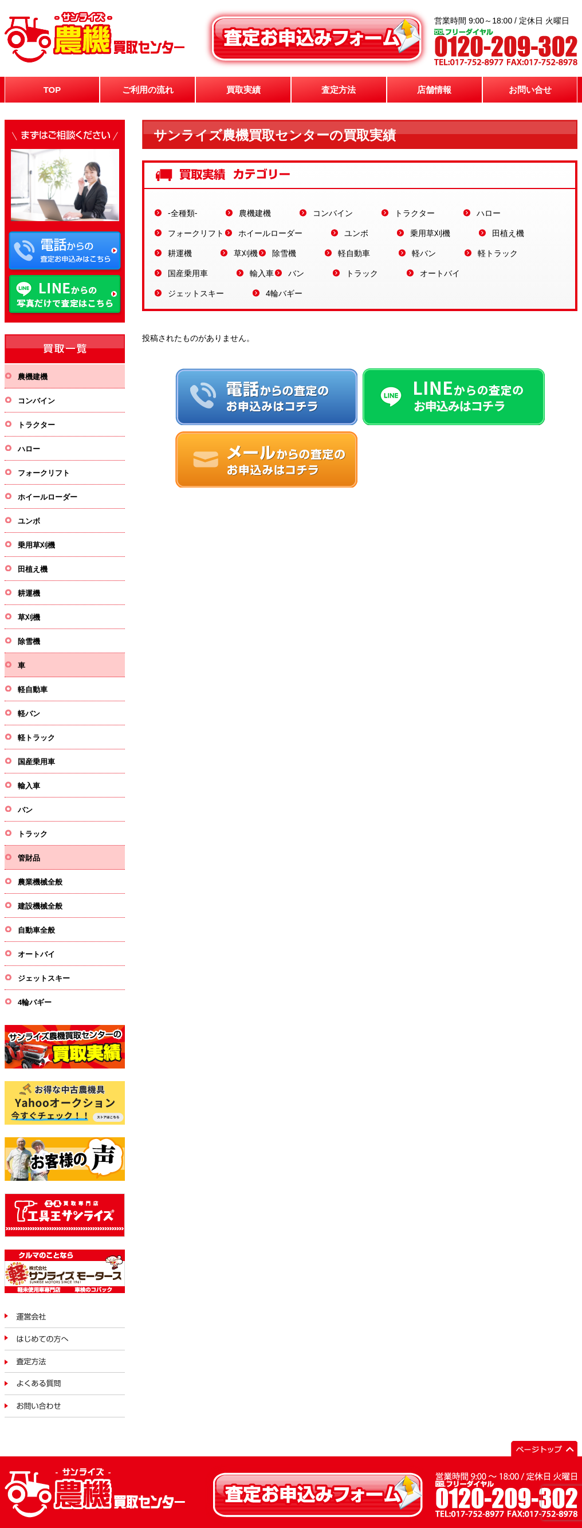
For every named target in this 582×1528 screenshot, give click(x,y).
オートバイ (440, 273)
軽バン (424, 253)
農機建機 (255, 213)
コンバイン (333, 213)
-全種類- (182, 213)
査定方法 (338, 90)
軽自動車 (354, 253)
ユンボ (356, 233)
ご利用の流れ (148, 90)
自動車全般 (36, 930)
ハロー (489, 213)
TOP (52, 90)
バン (296, 273)
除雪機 (284, 253)
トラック (362, 273)
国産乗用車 (188, 273)
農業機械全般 (40, 882)
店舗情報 (434, 90)
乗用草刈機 (430, 233)
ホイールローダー (270, 233)
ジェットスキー (196, 293)
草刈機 (246, 253)
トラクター (415, 213)
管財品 (29, 858)
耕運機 (180, 253)
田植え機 (508, 233)
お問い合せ (530, 90)
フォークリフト (196, 233)
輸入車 (262, 273)
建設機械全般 (40, 906)
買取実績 (243, 90)
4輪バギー (284, 293)
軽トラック (498, 253)
